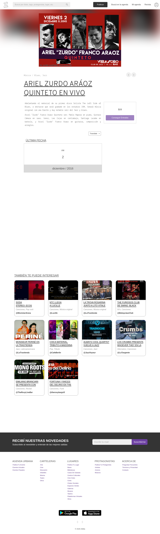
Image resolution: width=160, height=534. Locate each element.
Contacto (125, 470)
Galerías (70, 488)
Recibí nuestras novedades (40, 441)
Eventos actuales (19, 467)
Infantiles (43, 473)
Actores (97, 470)
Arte (41, 465)
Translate (95, 133)
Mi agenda (136, 5)
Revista (148, 5)
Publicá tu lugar (73, 465)
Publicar (100, 5)
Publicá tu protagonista (103, 465)
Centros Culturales (73, 475)
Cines (69, 480)
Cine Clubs (71, 478)
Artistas (97, 467)
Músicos (98, 473)
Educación (43, 470)
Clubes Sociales (73, 483)
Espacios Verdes (73, 486)
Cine (41, 467)
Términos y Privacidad (130, 467)
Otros (42, 480)
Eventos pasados (19, 470)
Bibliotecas (71, 470)
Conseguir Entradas (120, 118)
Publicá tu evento (19, 465)
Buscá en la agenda (119, 5)
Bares (69, 467)
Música (42, 475)
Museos (70, 491)
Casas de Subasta (73, 473)
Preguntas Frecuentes (129, 465)
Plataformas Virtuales (74, 496)
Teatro (42, 478)
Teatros (70, 494)
